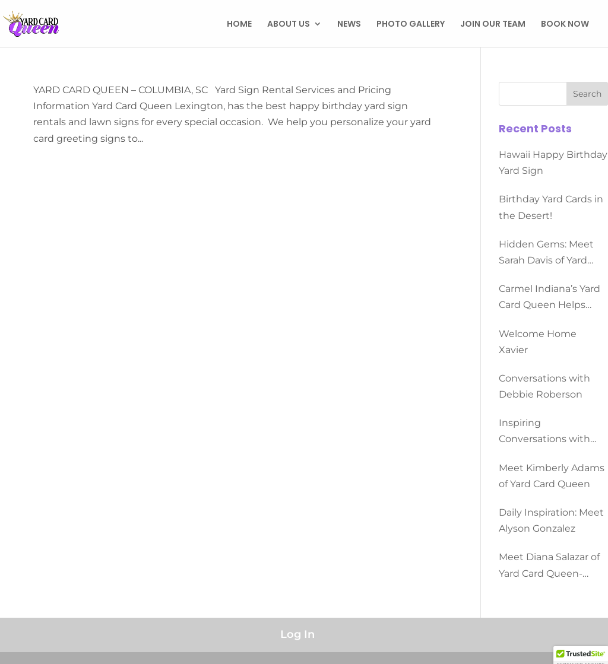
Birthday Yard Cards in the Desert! (551, 207)
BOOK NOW (565, 25)
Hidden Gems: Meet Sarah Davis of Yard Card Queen (546, 253)
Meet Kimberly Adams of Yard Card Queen (551, 476)
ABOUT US (288, 25)
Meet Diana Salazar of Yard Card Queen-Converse (549, 566)
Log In (297, 634)
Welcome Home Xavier (538, 341)
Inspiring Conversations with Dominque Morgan (544, 432)
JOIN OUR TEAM (492, 25)
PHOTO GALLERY (410, 25)
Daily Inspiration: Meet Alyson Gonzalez (551, 520)
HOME (239, 25)
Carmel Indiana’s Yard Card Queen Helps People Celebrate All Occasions (549, 298)
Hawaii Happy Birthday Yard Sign (553, 162)
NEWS (349, 25)
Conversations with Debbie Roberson (544, 386)
